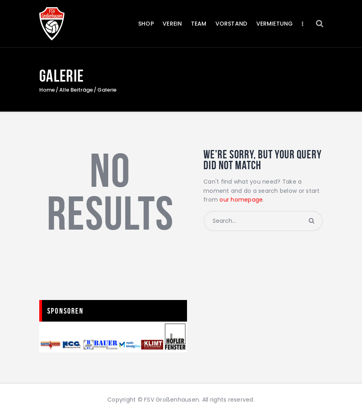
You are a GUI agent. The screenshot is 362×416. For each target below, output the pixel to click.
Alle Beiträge (76, 90)
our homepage (241, 200)
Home (47, 90)
